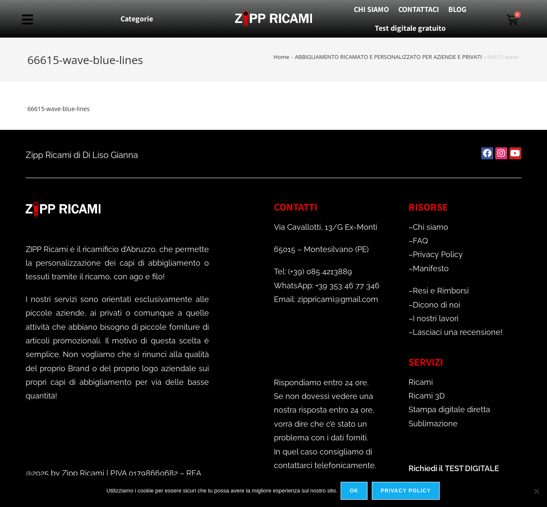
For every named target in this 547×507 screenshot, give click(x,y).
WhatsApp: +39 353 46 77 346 (326, 285)
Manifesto (431, 268)
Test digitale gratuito (410, 28)
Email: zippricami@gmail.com (326, 299)
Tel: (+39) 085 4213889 (313, 271)
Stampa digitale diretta (449, 409)
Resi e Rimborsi (441, 290)
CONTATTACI (418, 9)
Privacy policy (407, 492)
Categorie (137, 18)
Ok (355, 492)
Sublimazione (433, 423)
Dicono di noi (436, 304)
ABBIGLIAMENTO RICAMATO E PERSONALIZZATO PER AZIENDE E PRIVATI (388, 57)
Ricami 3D (427, 395)
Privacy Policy (438, 254)
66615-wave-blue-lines (58, 109)
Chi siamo (430, 227)
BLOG (457, 9)
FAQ (420, 240)
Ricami (421, 382)
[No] (536, 491)
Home (281, 57)
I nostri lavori (436, 318)
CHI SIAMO (371, 9)
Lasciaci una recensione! (458, 332)
